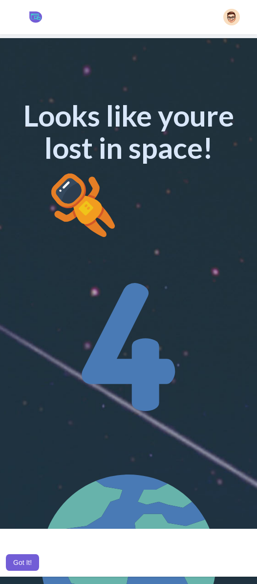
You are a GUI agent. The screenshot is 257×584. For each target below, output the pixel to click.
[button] (231, 17)
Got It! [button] (22, 562)
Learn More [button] (23, 549)
